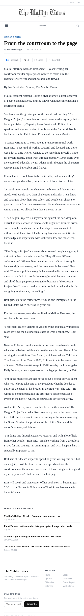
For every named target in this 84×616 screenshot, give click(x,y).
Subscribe (32, 604)
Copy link (54, 60)
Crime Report (69, 582)
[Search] (78, 26)
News (47, 575)
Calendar (49, 586)
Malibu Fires (68, 586)
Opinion (48, 578)
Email (39, 60)
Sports (66, 575)
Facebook (12, 60)
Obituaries (49, 582)
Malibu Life (67, 578)
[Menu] (6, 26)
